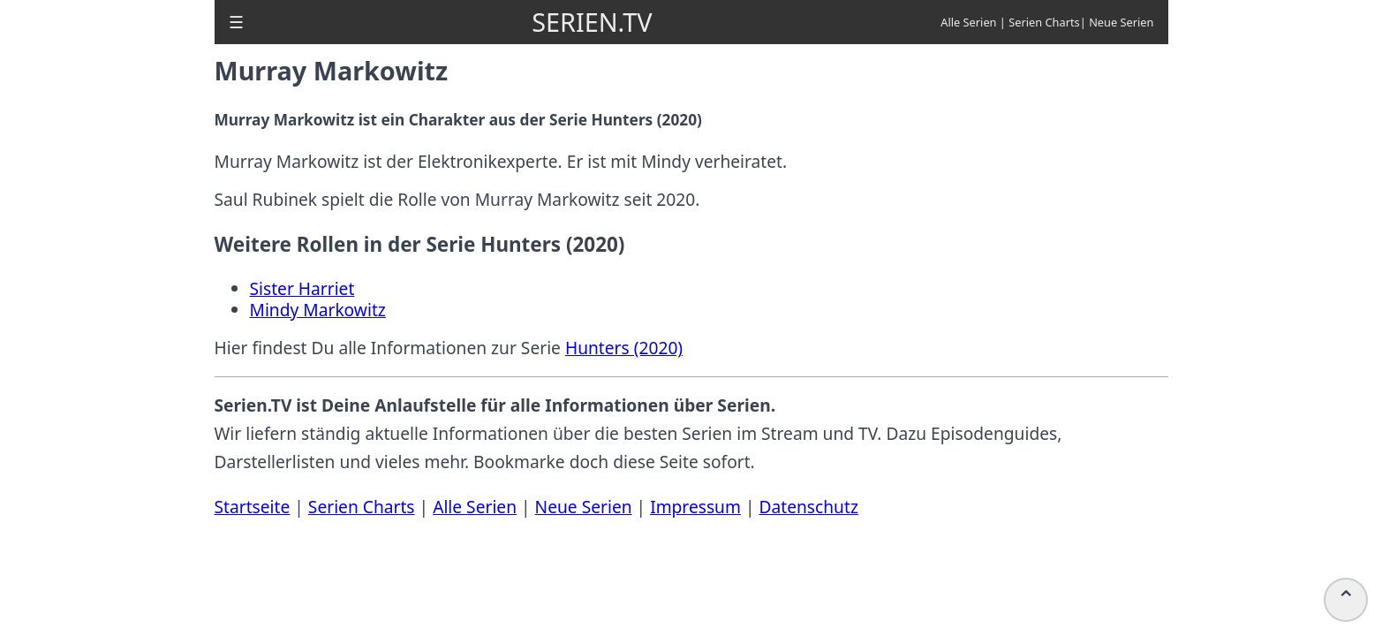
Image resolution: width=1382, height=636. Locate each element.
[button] (236, 22)
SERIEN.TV (592, 21)
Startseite (253, 507)
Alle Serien (968, 22)
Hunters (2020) (624, 348)
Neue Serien (1121, 22)
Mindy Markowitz (318, 310)
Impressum (695, 507)
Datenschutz (808, 507)
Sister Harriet (302, 288)
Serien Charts (1044, 22)
